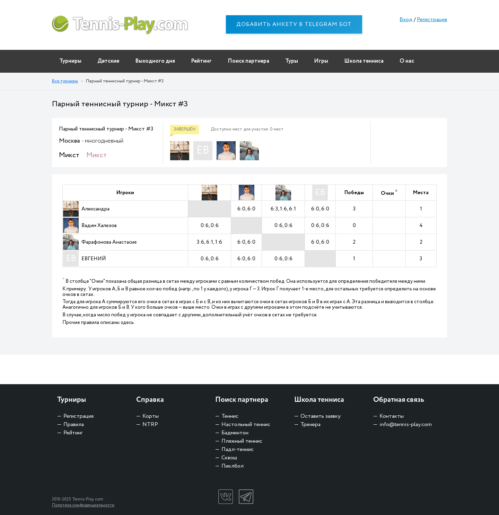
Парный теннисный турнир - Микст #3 (106, 129)
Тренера (310, 424)
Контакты (391, 416)
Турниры (70, 61)
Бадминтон (234, 433)
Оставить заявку (320, 416)
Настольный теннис (245, 424)
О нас (407, 61)
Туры (291, 61)
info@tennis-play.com (405, 424)
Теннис (229, 416)
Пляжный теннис (241, 441)
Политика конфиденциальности (83, 505)
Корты (150, 416)
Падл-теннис (237, 449)
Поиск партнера (248, 61)
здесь (127, 322)
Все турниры (65, 81)
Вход (406, 20)
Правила (73, 424)
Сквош (229, 458)
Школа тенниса (364, 61)
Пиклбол (232, 466)
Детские (108, 61)
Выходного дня (155, 61)
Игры (321, 61)
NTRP (150, 424)
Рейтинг (201, 61)
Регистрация (432, 20)
